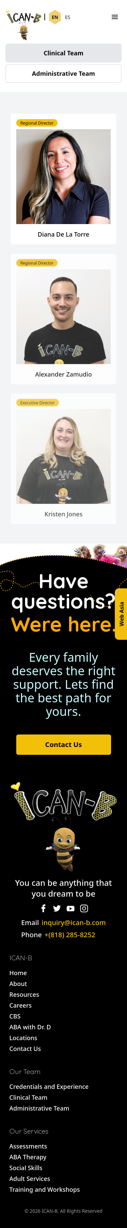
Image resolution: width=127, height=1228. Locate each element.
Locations (23, 1038)
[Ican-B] (23, 17)
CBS (15, 1016)
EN (55, 17)
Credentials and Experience (49, 1086)
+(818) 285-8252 (69, 934)
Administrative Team (63, 75)
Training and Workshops (44, 1189)
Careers (20, 1005)
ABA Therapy (28, 1157)
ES (67, 17)
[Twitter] (57, 908)
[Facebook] (43, 908)
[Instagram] (84, 908)
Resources (24, 994)
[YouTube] (70, 908)
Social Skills (26, 1168)
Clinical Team (64, 54)
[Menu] (115, 17)
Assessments (28, 1146)
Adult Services (29, 1179)
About (18, 984)
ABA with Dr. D (30, 1027)
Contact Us (63, 744)
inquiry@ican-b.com (74, 922)
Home (18, 973)
